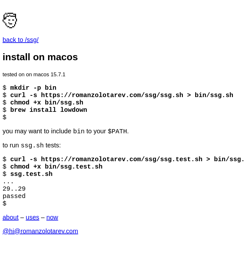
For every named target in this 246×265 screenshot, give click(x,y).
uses (32, 234)
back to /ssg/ (20, 39)
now (52, 234)
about (11, 234)
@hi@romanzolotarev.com (40, 248)
